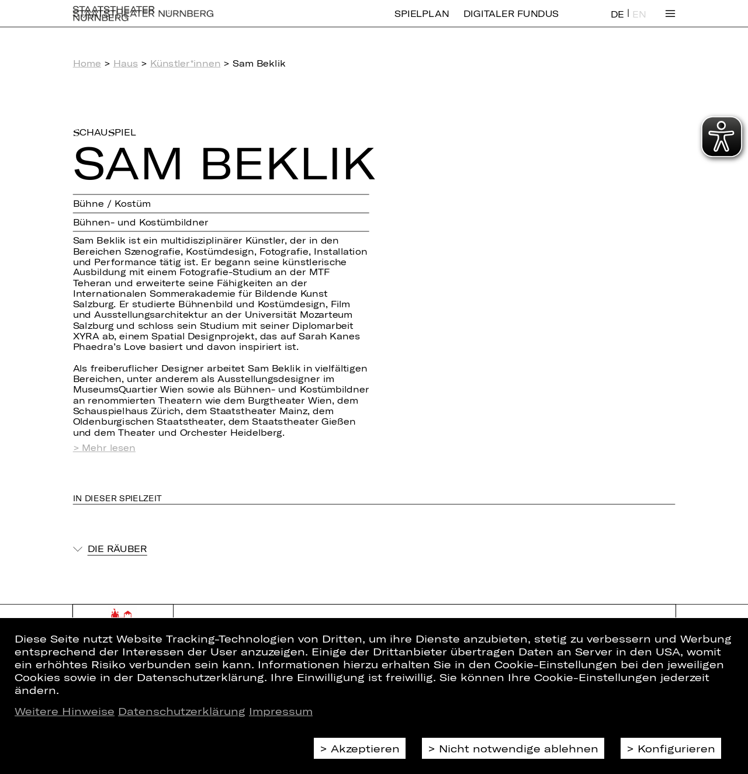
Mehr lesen (108, 448)
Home (87, 63)
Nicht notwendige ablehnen (518, 748)
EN (639, 22)
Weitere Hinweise (65, 710)
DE (617, 22)
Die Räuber (117, 548)
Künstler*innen (185, 63)
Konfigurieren (676, 748)
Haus (125, 63)
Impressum (281, 710)
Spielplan (421, 22)
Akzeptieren (365, 748)
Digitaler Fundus (511, 22)
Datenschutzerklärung (181, 710)
